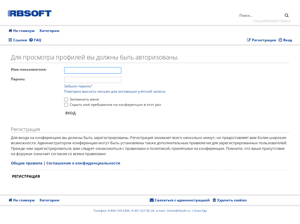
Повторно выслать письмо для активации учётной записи (115, 91)
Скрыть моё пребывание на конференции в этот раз (112, 104)
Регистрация (26, 176)
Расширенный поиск (272, 21)
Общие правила (26, 163)
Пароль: (18, 79)
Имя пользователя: (28, 69)
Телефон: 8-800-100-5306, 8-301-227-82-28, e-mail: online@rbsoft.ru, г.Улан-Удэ (150, 210)
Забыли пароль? (78, 86)
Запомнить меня (81, 99)
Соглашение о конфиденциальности (83, 163)
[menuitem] (35, 40)
